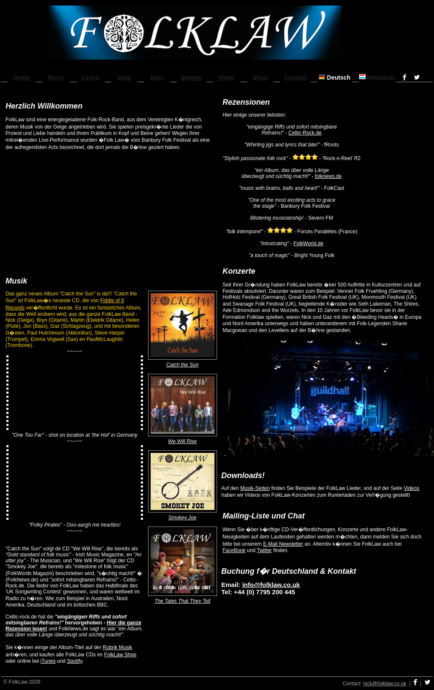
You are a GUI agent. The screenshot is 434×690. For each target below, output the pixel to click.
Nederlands (377, 77)
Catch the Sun (182, 365)
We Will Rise (182, 441)
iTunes (48, 661)
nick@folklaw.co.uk (384, 684)
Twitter (264, 550)
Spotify (74, 661)
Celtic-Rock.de (305, 133)
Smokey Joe (182, 518)
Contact (295, 77)
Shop (260, 77)
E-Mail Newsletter (283, 544)
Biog (124, 77)
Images (191, 77)
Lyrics (90, 77)
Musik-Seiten (255, 488)
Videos (411, 488)
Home (21, 77)
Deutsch (334, 77)
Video (226, 77)
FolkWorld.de (308, 243)
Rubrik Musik (117, 647)
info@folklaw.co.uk (271, 584)
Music (56, 77)
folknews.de (328, 176)
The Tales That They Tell (182, 601)
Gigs (156, 77)
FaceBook (234, 550)
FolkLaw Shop (120, 655)
